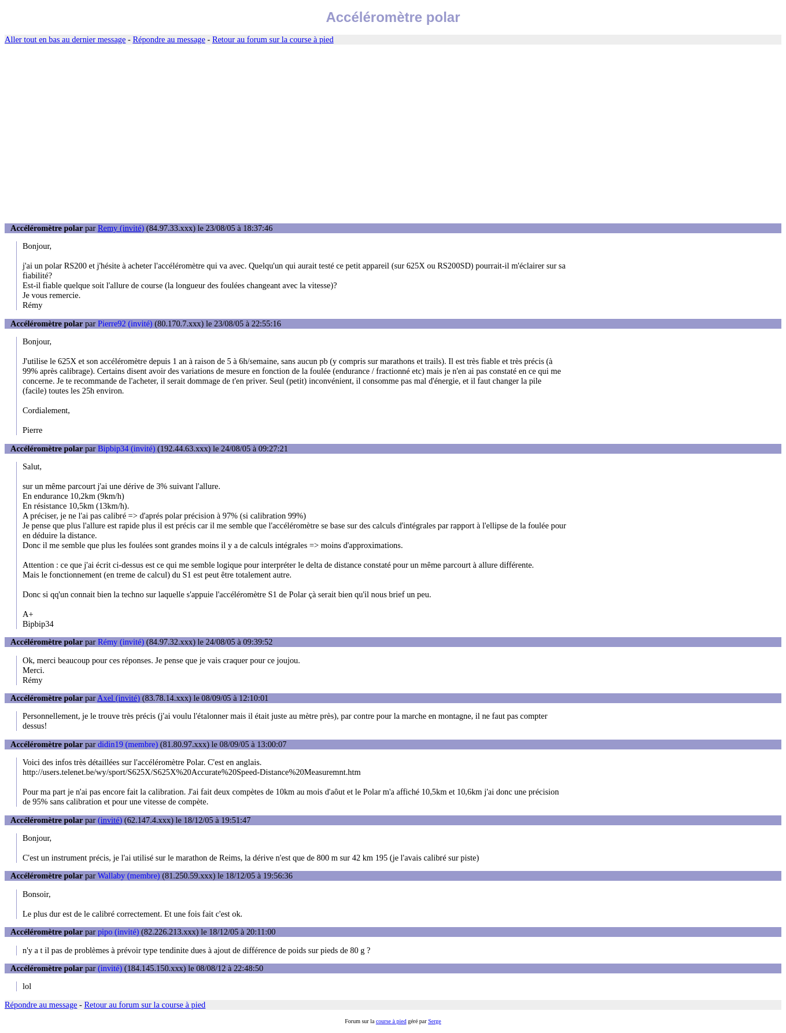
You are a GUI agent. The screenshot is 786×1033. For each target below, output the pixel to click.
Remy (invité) (121, 228)
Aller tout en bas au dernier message (65, 39)
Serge (434, 1021)
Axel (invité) (118, 698)
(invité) (110, 820)
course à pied (391, 1021)
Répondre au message (168, 39)
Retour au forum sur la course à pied (273, 39)
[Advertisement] (393, 134)
